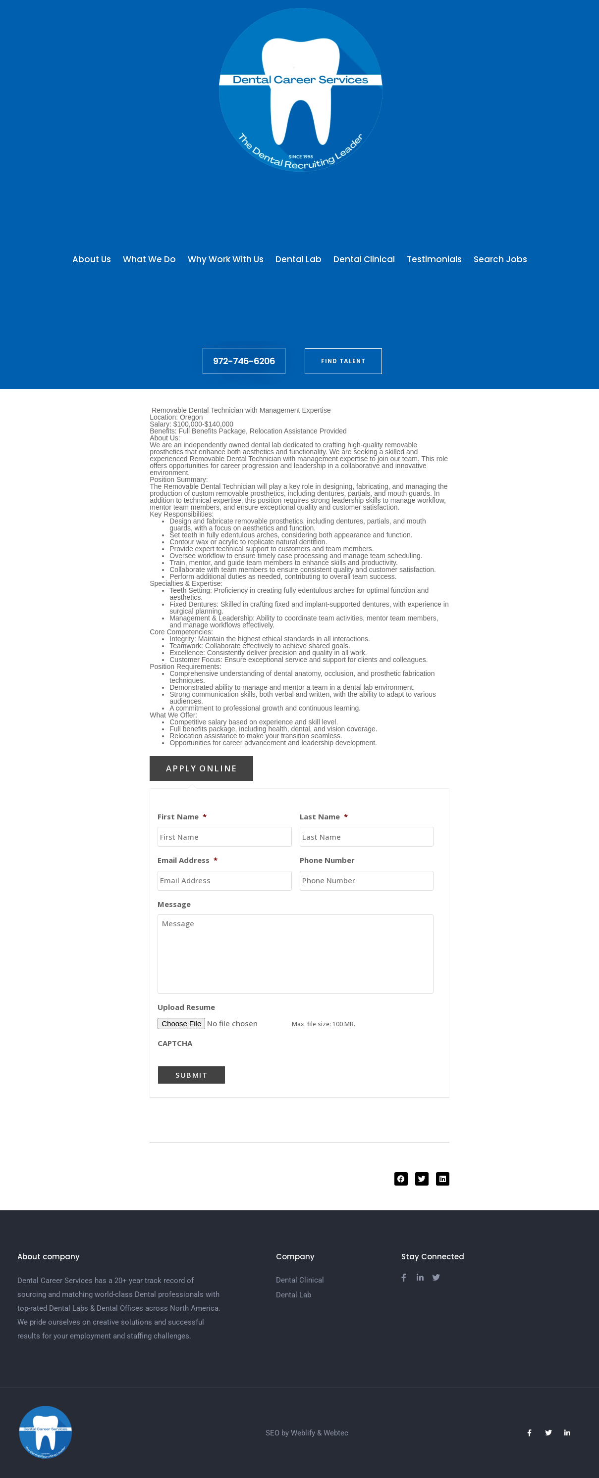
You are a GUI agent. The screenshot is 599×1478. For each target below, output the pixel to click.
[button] (401, 1179)
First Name (182, 816)
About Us (91, 259)
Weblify (303, 1433)
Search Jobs (500, 259)
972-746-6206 (244, 361)
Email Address (188, 860)
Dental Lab (298, 259)
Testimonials (434, 259)
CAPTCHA (175, 1043)
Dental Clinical (364, 259)
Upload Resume (186, 1007)
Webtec (336, 1433)
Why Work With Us (226, 259)
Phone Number (327, 860)
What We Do (149, 259)
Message (174, 904)
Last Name (324, 816)
